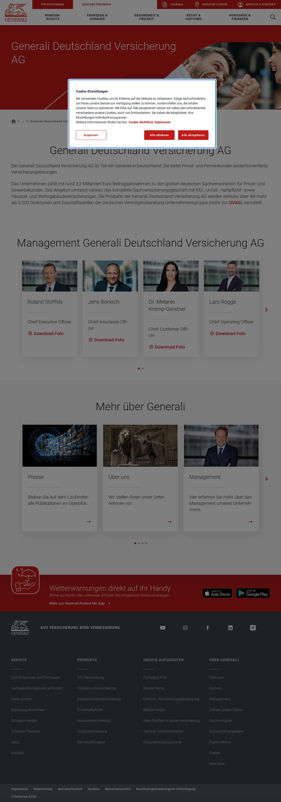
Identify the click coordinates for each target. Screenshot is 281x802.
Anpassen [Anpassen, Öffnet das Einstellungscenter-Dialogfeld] (91, 135)
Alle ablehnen (159, 135)
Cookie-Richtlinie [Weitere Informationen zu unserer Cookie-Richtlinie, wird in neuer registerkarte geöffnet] (141, 122)
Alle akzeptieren (193, 135)
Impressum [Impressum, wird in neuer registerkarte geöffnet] (162, 122)
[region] (142, 114)
